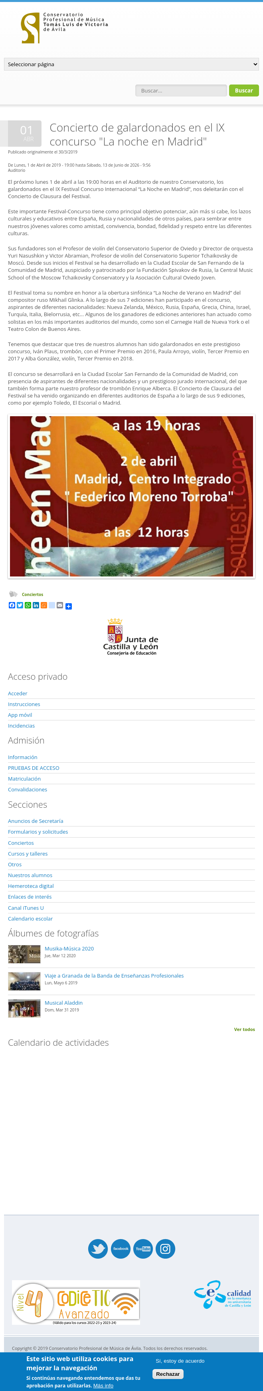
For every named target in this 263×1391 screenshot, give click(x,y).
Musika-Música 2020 (69, 948)
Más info (103, 1386)
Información (23, 757)
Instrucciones (24, 704)
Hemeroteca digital (31, 885)
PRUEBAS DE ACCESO (33, 767)
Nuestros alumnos (30, 875)
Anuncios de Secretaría (35, 820)
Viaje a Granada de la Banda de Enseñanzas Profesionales (114, 975)
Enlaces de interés (29, 896)
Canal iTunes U (26, 907)
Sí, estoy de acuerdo (180, 1361)
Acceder (18, 693)
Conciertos (32, 594)
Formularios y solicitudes (38, 831)
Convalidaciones (27, 789)
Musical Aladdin (64, 1002)
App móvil (20, 714)
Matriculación (24, 778)
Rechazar (168, 1374)
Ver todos (244, 1029)
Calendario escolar (30, 918)
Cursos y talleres (27, 853)
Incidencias (21, 725)
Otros (15, 864)
